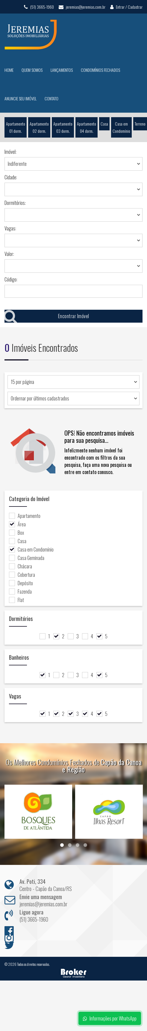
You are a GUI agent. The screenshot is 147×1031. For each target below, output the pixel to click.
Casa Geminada (26, 558)
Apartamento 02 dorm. (39, 127)
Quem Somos (32, 70)
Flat (16, 600)
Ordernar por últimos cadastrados (40, 398)
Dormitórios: (15, 202)
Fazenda (20, 591)
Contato (51, 98)
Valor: (9, 253)
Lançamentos (62, 70)
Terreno (140, 123)
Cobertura (22, 575)
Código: (10, 279)
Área (17, 524)
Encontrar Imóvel (46, 316)
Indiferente (17, 163)
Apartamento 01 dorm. (15, 127)
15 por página (22, 381)
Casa (104, 123)
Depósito (21, 583)
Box (16, 533)
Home (8, 70)
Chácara (20, 566)
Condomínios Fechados (100, 70)
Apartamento (24, 516)
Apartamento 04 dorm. (86, 127)
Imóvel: (10, 151)
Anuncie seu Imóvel (20, 98)
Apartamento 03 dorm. (62, 127)
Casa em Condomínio (121, 127)
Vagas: (10, 228)
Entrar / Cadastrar (126, 7)
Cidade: (10, 177)
